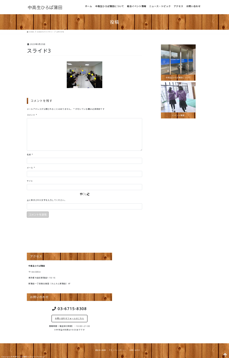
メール (31, 167)
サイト (30, 181)
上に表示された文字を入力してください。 (46, 200)
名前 (30, 154)
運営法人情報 (100, 350)
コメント (32, 115)
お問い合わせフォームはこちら (69, 318)
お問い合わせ (135, 350)
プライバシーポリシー (118, 350)
